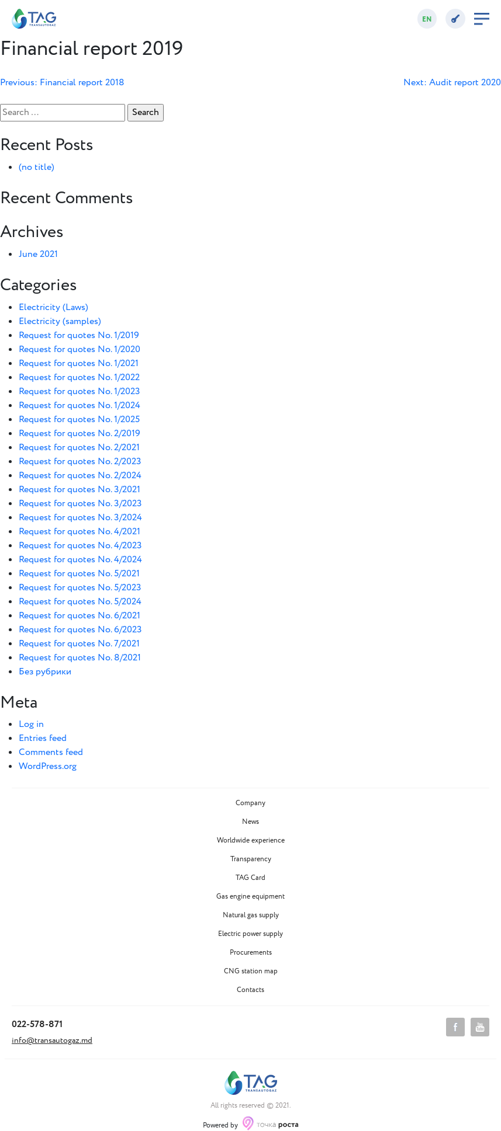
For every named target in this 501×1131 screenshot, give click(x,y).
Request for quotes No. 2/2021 (79, 447)
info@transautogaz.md (52, 1040)
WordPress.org (48, 766)
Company (250, 803)
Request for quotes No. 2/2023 (80, 461)
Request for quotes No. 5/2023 (80, 587)
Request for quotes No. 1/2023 (79, 391)
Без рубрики (45, 671)
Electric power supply (250, 934)
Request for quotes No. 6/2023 (80, 629)
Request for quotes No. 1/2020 (79, 349)
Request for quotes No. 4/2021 (79, 531)
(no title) (36, 167)
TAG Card (250, 878)
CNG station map (251, 971)
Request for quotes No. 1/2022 (79, 377)
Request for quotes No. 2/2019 (79, 433)
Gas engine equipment (250, 896)
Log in (31, 724)
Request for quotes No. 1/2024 (79, 405)
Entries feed (43, 738)
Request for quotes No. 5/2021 (79, 573)
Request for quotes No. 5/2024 (80, 601)
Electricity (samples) (60, 321)
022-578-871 (37, 1024)
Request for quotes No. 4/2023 (80, 545)
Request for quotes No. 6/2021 (79, 615)
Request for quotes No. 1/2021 (79, 363)
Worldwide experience (251, 840)
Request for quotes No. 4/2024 (80, 559)
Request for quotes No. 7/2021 (79, 643)
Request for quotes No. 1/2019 (79, 335)
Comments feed (51, 752)
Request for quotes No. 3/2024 (80, 517)
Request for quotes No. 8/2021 (80, 657)
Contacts (250, 990)
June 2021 (38, 254)
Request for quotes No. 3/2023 (80, 503)
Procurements (251, 952)
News (250, 822)
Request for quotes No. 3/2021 (79, 489)
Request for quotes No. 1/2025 (79, 419)
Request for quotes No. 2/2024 (80, 475)
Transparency (250, 859)
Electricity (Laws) (53, 307)
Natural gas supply (251, 915)
